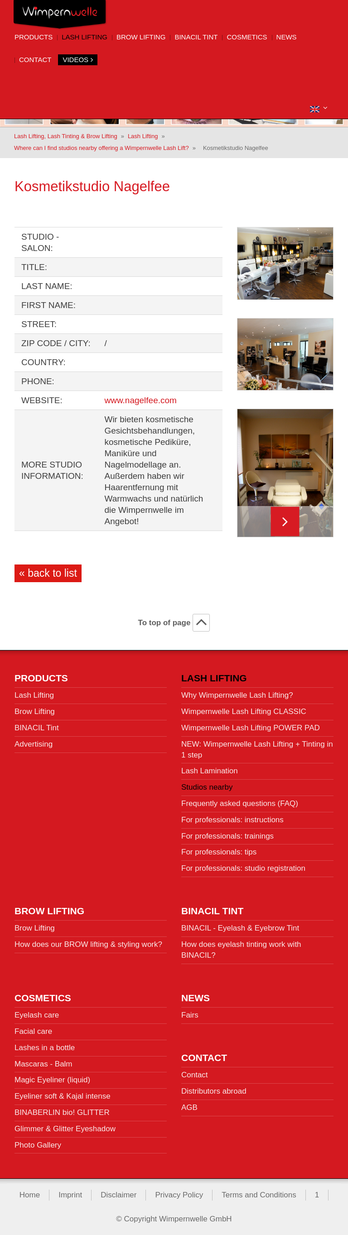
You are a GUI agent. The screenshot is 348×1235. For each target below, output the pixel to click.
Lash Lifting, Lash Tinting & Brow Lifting (65, 135)
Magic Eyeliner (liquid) (52, 1079)
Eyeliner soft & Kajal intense (62, 1095)
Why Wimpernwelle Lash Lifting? (237, 694)
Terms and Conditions (259, 1194)
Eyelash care (36, 1014)
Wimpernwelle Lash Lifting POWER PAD (250, 727)
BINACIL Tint (196, 37)
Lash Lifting (84, 37)
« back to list (48, 573)
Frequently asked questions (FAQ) (239, 803)
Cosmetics (247, 37)
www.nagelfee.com (140, 400)
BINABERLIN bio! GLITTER (62, 1112)
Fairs (189, 1014)
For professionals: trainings (227, 835)
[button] (319, 108)
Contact (35, 59)
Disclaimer (118, 1194)
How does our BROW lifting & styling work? (88, 944)
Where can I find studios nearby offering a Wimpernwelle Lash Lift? (101, 147)
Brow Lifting (140, 37)
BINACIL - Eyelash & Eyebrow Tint (240, 927)
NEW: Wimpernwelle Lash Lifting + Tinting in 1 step (257, 748)
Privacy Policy (179, 1194)
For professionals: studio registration (243, 868)
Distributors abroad (213, 1090)
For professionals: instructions (232, 819)
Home (29, 1194)
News (286, 37)
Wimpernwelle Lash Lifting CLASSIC (243, 711)
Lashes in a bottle (44, 1046)
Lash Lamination (209, 770)
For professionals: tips (218, 851)
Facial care (33, 1031)
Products (33, 37)
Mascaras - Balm (43, 1063)
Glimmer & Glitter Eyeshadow (65, 1128)
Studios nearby (206, 786)
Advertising (33, 743)
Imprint (70, 1194)
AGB (189, 1107)
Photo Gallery (37, 1144)
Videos (78, 59)
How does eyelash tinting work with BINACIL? (241, 949)
